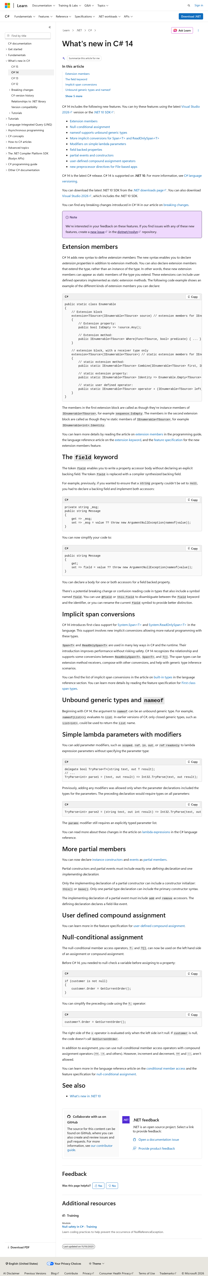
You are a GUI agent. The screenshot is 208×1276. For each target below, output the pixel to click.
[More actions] (198, 30)
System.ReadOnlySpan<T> (168, 624)
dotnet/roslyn (127, 232)
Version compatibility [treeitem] (24, 107)
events (134, 859)
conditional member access (165, 1068)
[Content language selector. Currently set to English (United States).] (21, 1263)
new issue (97, 232)
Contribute (71, 1273)
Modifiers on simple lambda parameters (98, 144)
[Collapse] (50, 27)
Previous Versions (35, 1273)
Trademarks (167, 1273)
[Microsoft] (7, 5)
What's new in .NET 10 (85, 1096)
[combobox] (28, 36)
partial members (155, 859)
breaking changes (176, 205)
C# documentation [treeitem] (19, 43)
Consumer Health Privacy (115, 1273)
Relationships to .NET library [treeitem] (28, 101)
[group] (132, 351)
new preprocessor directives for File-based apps (103, 166)
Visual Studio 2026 (75, 196)
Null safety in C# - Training (79, 1226)
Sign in (199, 5)
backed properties (86, 149)
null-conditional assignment (116, 1074)
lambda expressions (156, 832)
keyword (128, 440)
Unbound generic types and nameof (87, 90)
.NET (79, 30)
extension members (149, 434)
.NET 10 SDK (102, 112)
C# (90, 30)
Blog (53, 1273)
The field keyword (76, 79)
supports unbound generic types (98, 132)
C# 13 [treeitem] (14, 78)
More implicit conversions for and (114, 138)
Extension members (77, 74)
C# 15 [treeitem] (14, 66)
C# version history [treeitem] (22, 95)
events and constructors (92, 155)
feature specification (168, 440)
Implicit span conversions (81, 84)
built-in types (163, 677)
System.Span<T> (130, 624)
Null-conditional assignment (90, 127)
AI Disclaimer (11, 1273)
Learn (66, 30)
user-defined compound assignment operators (102, 161)
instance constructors (107, 859)
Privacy (87, 1273)
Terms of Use (147, 1273)
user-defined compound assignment (159, 926)
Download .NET (191, 16)
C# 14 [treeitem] (14, 72)
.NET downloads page (148, 190)
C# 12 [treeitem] (14, 84)
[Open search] (189, 5)
